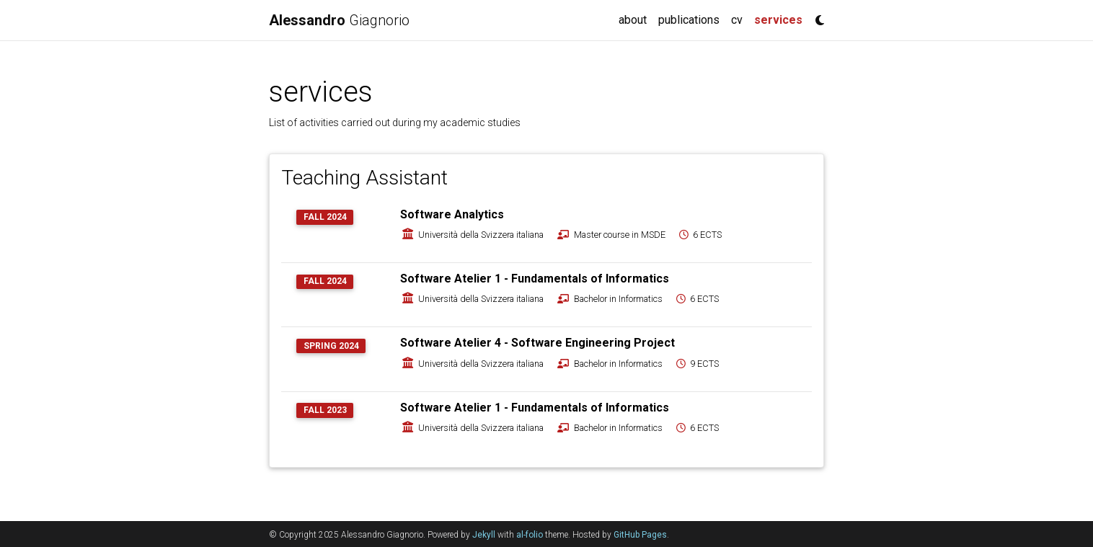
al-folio (529, 535)
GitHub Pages (640, 535)
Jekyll (483, 535)
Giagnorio (339, 20)
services (781, 19)
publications (689, 20)
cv (737, 20)
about (633, 20)
